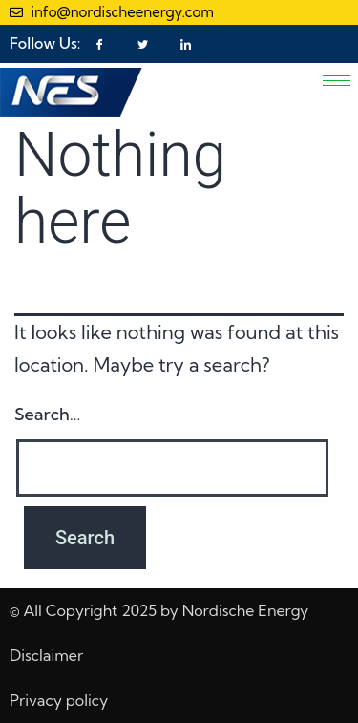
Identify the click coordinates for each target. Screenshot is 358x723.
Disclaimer (46, 655)
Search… (47, 414)
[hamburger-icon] (336, 81)
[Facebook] (100, 44)
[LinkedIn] (185, 44)
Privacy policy (59, 700)
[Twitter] (142, 44)
